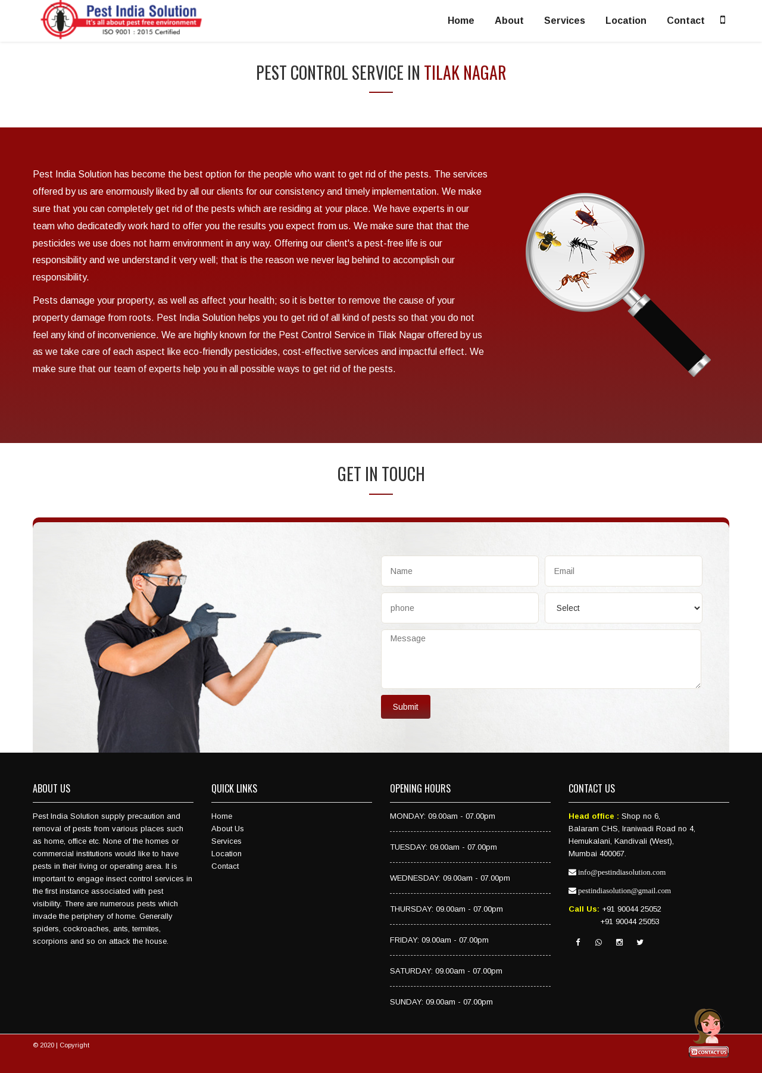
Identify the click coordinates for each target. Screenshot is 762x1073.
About (509, 20)
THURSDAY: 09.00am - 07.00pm (446, 908)
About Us (227, 828)
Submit (406, 707)
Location (626, 20)
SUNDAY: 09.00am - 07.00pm (441, 1001)
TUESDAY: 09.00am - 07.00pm (443, 847)
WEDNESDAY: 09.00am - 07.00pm (450, 878)
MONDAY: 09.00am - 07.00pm (442, 816)
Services (564, 20)
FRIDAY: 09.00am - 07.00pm (439, 939)
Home (461, 20)
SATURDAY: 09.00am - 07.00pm (446, 970)
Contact (686, 20)
